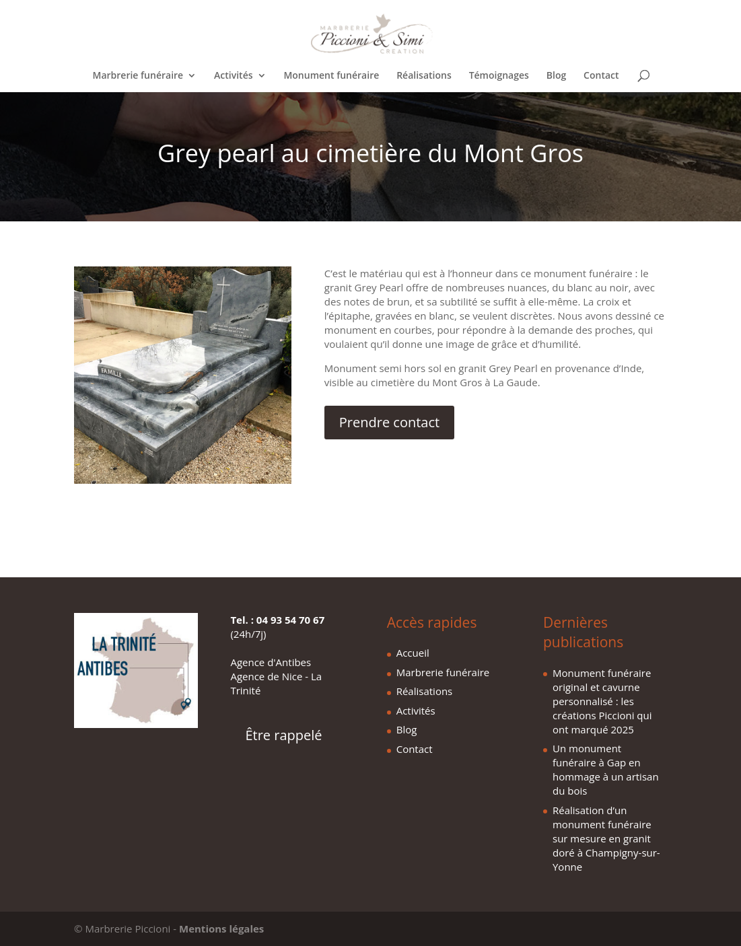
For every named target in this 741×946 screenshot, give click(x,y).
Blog (556, 76)
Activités (233, 76)
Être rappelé (283, 735)
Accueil (412, 652)
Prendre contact (389, 422)
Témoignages (499, 76)
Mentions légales (221, 928)
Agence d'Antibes (270, 662)
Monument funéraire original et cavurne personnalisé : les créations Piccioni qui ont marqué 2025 (602, 701)
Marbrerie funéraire (138, 76)
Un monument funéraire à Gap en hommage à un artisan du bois (606, 769)
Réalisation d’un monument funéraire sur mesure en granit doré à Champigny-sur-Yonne (606, 838)
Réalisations (424, 76)
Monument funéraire (331, 76)
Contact (601, 76)
